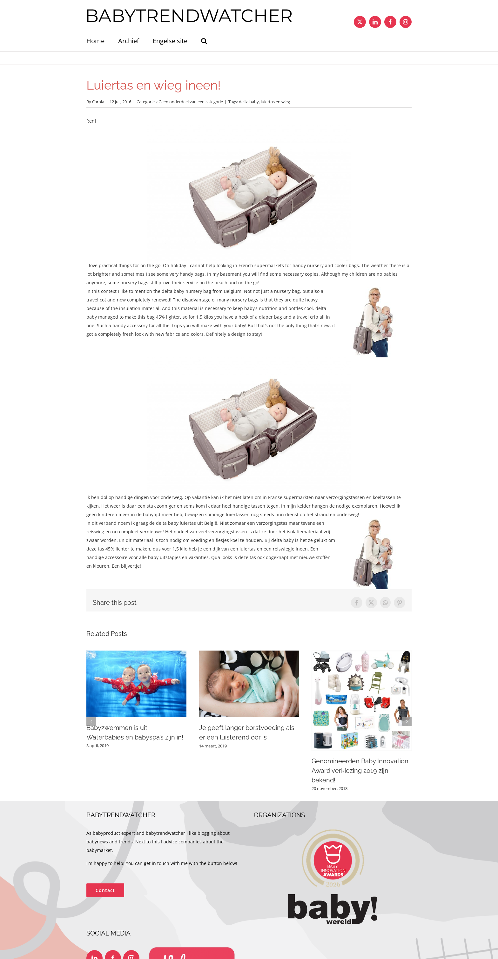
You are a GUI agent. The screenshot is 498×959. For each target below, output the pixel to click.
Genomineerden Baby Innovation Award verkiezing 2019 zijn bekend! (360, 770)
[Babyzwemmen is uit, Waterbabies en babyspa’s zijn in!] (136, 654)
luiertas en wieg (275, 102)
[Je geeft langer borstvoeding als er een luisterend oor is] (249, 654)
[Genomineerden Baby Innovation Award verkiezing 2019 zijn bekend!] (362, 654)
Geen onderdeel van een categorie (190, 102)
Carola (98, 102)
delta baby (249, 102)
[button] (204, 41)
